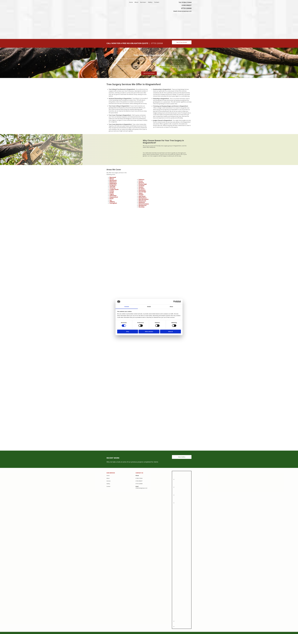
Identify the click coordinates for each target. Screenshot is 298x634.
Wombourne (142, 205)
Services (142, 2)
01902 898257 (186, 5)
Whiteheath (142, 201)
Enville (112, 192)
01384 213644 (186, 2)
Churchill (112, 186)
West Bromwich (143, 199)
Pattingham (113, 203)
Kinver (112, 198)
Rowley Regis (143, 184)
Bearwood (113, 177)
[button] (182, 42)
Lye (111, 200)
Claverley (112, 188)
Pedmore (141, 179)
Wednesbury (142, 198)
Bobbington (113, 183)
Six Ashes (141, 189)
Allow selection (149, 331)
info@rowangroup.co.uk (184, 11)
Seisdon (141, 187)
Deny (127, 331)
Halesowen (113, 195)
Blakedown (113, 182)
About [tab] (171, 306)
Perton (141, 181)
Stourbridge (142, 192)
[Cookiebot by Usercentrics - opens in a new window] (174, 302)
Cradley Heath (114, 189)
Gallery (150, 2)
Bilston (112, 179)
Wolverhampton (144, 204)
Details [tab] (149, 306)
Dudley (112, 191)
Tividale (141, 195)
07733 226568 (186, 8)
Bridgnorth (113, 185)
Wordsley (141, 207)
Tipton (141, 193)
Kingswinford (114, 197)
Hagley (112, 194)
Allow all (170, 331)
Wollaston (142, 202)
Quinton (141, 182)
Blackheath (113, 180)
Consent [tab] (126, 306)
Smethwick (142, 190)
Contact (156, 2)
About (136, 2)
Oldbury (112, 201)
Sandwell (141, 186)
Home (131, 2)
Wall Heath (142, 196)
